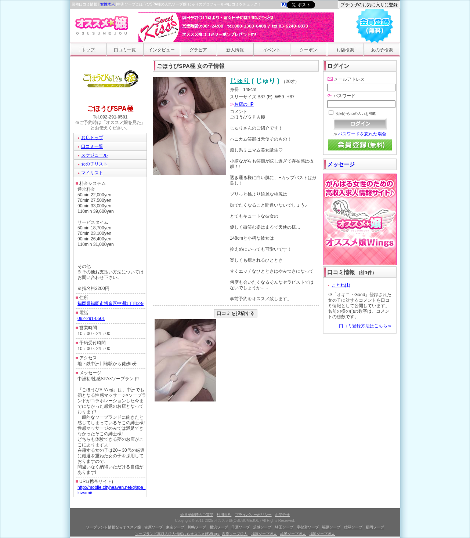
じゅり (240, 80)
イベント (272, 49)
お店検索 (345, 49)
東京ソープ (175, 527)
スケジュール (94, 155)
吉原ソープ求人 (234, 534)
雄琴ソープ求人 (293, 534)
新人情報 (235, 49)
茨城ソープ (262, 527)
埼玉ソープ (284, 527)
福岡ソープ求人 (322, 534)
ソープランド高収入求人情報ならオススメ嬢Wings (177, 534)
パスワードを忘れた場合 (362, 134)
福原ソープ (331, 527)
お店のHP (244, 104)
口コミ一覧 (125, 49)
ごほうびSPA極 (110, 108)
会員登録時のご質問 (196, 515)
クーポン (308, 49)
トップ (88, 49)
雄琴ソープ (353, 527)
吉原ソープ (153, 527)
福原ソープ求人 (264, 534)
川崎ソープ (197, 527)
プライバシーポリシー (253, 515)
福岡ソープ (375, 527)
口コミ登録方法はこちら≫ (365, 325)
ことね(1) (341, 285)
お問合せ (282, 515)
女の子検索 (382, 49)
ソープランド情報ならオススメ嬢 (114, 527)
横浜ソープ (219, 527)
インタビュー (161, 49)
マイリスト (92, 172)
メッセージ (341, 164)
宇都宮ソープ (308, 527)
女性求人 (107, 4)
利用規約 (224, 515)
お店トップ (92, 137)
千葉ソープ (240, 527)
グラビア (198, 49)
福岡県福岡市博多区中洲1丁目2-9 (110, 303)
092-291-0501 (114, 117)
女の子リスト (94, 164)
